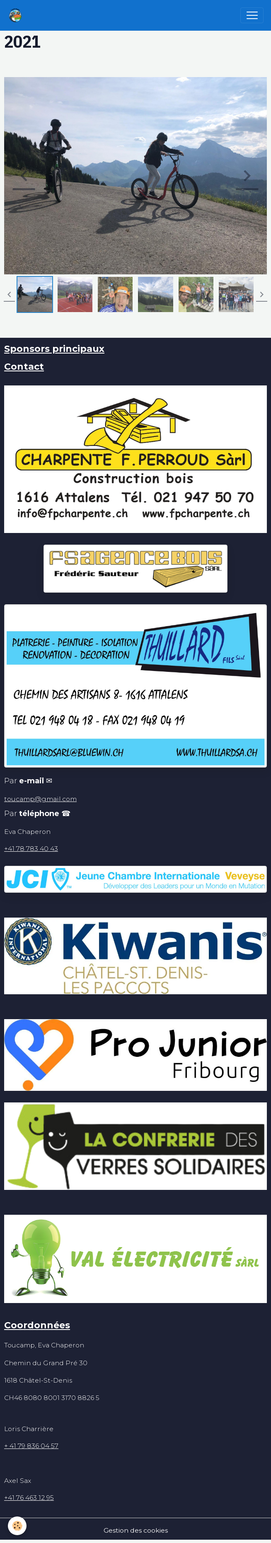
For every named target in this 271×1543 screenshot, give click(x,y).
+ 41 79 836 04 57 (31, 1446)
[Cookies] (17, 1525)
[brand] (17, 15)
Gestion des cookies (136, 1530)
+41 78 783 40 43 (31, 849)
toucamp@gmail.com (40, 799)
